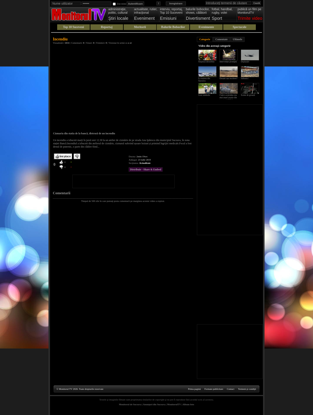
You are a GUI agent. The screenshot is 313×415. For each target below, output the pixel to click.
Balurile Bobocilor (173, 27)
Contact (230, 389)
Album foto (188, 404)
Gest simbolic (204, 95)
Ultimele (237, 39)
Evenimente (206, 27)
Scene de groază (248, 95)
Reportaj (107, 27)
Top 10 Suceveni (73, 27)
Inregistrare (176, 3)
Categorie (204, 39)
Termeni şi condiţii (247, 389)
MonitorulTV (174, 404)
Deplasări (245, 61)
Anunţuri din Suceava (154, 404)
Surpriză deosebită (206, 61)
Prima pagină (194, 389)
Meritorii (140, 27)
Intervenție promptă (228, 61)
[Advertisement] (123, 181)
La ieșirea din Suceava (204, 79)
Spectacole (239, 27)
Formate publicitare (213, 389)
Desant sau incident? (229, 78)
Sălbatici (244, 78)
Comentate (221, 39)
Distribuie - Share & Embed (145, 169)
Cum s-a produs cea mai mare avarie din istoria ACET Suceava (229, 97)
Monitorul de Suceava (130, 404)
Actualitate (145, 163)
